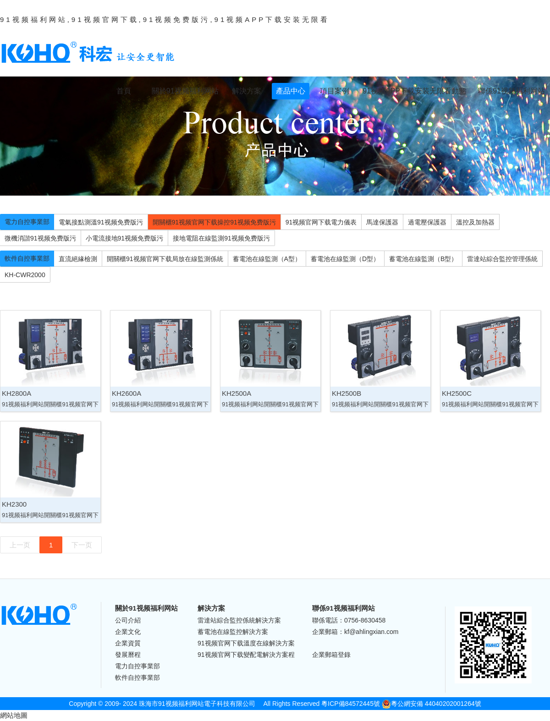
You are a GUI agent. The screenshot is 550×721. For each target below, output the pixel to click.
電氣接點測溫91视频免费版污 (101, 222)
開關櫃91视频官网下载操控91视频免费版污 (214, 222)
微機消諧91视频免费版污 (40, 238)
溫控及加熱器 (475, 222)
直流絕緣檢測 (78, 258)
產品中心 (290, 91)
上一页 (20, 545)
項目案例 (334, 91)
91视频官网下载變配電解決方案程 (246, 654)
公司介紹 (128, 620)
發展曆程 (128, 654)
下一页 (82, 545)
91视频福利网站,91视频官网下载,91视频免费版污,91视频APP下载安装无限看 (165, 19)
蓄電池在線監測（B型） (423, 258)
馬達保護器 (382, 222)
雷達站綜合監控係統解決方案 (239, 620)
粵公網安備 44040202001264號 (431, 703)
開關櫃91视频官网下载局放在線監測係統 (165, 258)
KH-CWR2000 (25, 275)
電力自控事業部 (27, 221)
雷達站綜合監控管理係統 (502, 258)
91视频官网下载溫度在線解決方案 (246, 643)
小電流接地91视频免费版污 (125, 238)
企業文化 (128, 631)
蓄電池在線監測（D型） (345, 258)
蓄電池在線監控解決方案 (233, 631)
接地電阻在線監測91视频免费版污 (221, 238)
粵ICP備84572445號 (350, 703)
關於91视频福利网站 (185, 91)
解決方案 (246, 91)
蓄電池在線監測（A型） (267, 258)
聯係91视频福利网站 (511, 91)
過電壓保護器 (427, 222)
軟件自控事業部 (27, 258)
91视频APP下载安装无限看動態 (414, 91)
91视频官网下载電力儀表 (321, 222)
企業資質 (128, 643)
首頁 (123, 91)
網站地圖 (14, 715)
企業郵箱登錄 (331, 654)
